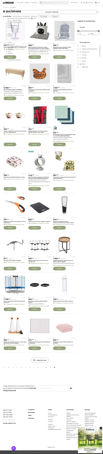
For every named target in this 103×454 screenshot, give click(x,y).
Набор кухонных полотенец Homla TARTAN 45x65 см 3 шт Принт (37, 132)
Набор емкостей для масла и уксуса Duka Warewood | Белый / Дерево (15, 342)
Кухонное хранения (72, 427)
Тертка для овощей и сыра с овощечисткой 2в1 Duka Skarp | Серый (63, 222)
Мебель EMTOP (89, 423)
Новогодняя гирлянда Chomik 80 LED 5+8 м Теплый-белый (64, 178)
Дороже (34, 16)
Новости (50, 419)
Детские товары (71, 421)
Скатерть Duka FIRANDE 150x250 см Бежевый (62, 90)
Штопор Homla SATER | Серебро (12, 260)
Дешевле (26, 16)
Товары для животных (72, 437)
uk (97, 2)
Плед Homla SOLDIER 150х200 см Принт (14, 177)
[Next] (54, 367)
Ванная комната (71, 428)
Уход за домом (70, 435)
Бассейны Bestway (90, 413)
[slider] (78, 31)
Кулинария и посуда (72, 423)
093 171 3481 (74, 2)
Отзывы (50, 421)
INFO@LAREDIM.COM (9, 423)
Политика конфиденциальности (54, 428)
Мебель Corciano (89, 421)
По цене (82, 27)
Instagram (31, 412)
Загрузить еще (39, 360)
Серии (68, 439)
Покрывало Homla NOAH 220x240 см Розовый (63, 342)
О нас (49, 413)
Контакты (51, 416)
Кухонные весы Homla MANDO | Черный (39, 221)
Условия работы (53, 415)
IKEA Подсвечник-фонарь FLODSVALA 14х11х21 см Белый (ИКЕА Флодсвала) (38, 178)
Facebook (31, 409)
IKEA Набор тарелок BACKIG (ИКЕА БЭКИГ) (37, 302)
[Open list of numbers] (77, 2)
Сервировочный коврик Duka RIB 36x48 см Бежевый (39, 342)
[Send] (71, 388)
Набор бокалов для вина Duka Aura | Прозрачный (38, 261)
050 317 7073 (7, 417)
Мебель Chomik (89, 420)
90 (46, 367)
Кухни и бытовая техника (73, 425)
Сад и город (70, 418)
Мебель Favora (89, 425)
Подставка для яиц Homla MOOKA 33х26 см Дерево (39, 90)
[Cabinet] (84, 2)
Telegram (31, 418)
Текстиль (68, 420)
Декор (68, 432)
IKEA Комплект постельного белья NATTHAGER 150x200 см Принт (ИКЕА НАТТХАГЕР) (38, 48)
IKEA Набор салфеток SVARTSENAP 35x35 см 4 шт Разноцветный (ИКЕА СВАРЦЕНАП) (64, 135)
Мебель (68, 413)
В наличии (34, 2)
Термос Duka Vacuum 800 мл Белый (63, 301)
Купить (10, 57)
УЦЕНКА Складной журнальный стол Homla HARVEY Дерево (63, 261)
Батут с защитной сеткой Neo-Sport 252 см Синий (14, 302)
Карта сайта (51, 426)
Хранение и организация (73, 434)
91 (50, 367)
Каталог (21, 2)
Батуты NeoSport (89, 415)
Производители (85, 42)
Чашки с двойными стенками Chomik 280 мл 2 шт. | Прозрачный (15, 132)
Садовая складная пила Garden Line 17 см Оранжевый (15, 222)
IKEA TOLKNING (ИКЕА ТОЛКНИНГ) (13, 89)
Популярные (17, 16)
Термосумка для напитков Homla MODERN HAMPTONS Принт (62, 48)
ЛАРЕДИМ (5, 7)
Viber (29, 415)
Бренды (27, 2)
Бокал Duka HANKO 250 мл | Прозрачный (15, 47)
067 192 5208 (7, 415)
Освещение (69, 430)
